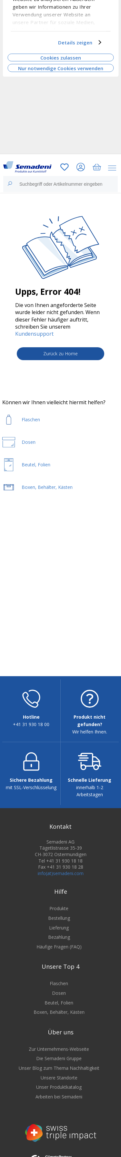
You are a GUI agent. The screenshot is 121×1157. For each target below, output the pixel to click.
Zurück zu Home (60, 353)
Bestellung (59, 918)
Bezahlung (59, 937)
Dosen (59, 993)
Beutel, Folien (59, 1003)
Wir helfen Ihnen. (89, 732)
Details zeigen (75, 42)
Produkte (58, 908)
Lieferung (59, 928)
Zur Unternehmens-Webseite (59, 1049)
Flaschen (59, 983)
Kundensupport (34, 333)
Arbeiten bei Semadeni (58, 1097)
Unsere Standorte (59, 1078)
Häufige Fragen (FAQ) (59, 947)
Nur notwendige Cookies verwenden (60, 68)
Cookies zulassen (60, 57)
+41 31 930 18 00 (31, 724)
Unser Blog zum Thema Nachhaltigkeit (59, 1068)
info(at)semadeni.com (61, 873)
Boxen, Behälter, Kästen (59, 1012)
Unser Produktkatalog (59, 1087)
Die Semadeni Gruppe (59, 1058)
